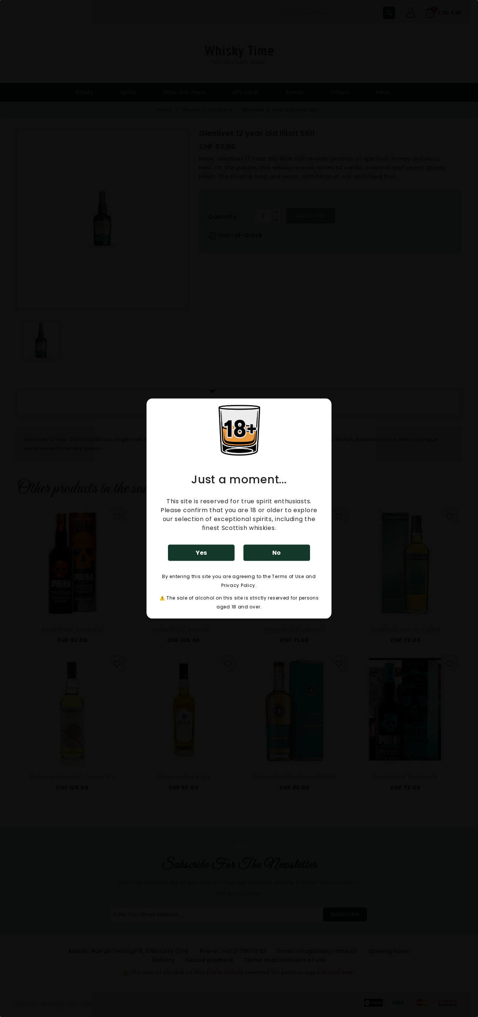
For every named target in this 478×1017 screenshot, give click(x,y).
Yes (201, 552)
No (276, 552)
